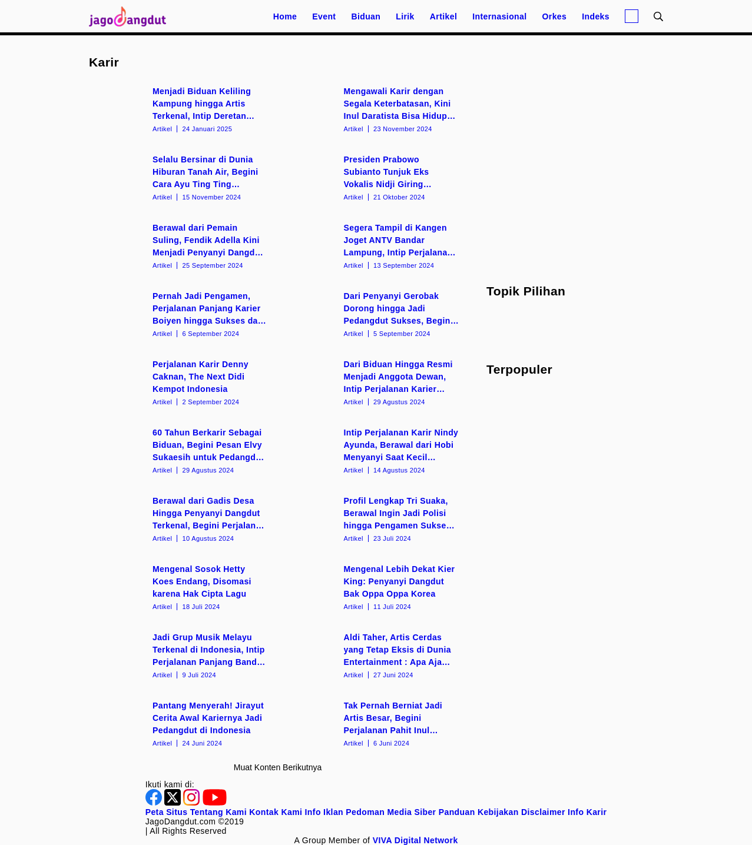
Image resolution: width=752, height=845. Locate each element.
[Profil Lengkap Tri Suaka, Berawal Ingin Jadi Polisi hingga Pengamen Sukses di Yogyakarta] (373, 518)
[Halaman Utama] (131, 16)
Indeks (595, 16)
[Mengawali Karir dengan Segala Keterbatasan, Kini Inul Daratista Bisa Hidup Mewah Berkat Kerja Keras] (373, 109)
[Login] (631, 16)
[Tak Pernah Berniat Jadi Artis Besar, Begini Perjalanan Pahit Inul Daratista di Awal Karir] (373, 723)
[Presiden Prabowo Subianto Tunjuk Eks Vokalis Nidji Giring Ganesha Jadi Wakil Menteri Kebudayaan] (373, 177)
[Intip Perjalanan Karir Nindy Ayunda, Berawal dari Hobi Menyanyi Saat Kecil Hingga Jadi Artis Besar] (373, 450)
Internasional (499, 16)
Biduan (365, 16)
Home (285, 16)
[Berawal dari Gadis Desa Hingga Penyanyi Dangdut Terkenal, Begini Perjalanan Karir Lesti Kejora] (182, 518)
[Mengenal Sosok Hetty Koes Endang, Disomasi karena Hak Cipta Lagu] (182, 586)
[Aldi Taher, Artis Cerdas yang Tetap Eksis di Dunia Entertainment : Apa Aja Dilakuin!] (373, 655)
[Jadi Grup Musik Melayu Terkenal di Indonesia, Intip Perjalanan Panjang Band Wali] (182, 655)
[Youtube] (215, 802)
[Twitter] (173, 802)
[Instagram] (192, 802)
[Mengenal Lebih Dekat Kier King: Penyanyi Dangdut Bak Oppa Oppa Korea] (373, 586)
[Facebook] (154, 802)
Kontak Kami (275, 812)
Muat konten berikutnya (278, 767)
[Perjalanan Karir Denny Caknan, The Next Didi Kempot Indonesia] (182, 382)
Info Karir (587, 812)
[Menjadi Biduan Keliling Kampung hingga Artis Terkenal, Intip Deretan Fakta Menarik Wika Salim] (182, 109)
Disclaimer (543, 812)
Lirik (405, 16)
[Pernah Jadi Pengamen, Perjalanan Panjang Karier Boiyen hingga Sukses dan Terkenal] (182, 313)
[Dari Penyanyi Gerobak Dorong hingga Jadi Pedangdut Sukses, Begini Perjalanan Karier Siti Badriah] (373, 313)
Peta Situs (166, 812)
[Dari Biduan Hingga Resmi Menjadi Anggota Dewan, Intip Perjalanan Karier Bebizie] (373, 382)
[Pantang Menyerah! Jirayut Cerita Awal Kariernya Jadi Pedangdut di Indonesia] (182, 723)
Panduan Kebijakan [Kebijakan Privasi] (479, 812)
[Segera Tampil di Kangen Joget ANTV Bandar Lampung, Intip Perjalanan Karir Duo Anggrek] (373, 245)
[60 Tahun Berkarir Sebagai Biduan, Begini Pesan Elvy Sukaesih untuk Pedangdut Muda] (182, 450)
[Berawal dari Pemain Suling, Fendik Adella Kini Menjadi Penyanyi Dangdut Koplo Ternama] (182, 245)
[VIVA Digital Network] (415, 840)
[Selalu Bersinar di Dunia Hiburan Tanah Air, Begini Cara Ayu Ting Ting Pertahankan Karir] (182, 177)
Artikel (443, 16)
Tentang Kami (218, 812)
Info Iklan (324, 812)
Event (324, 16)
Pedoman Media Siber (391, 812)
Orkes (554, 16)
